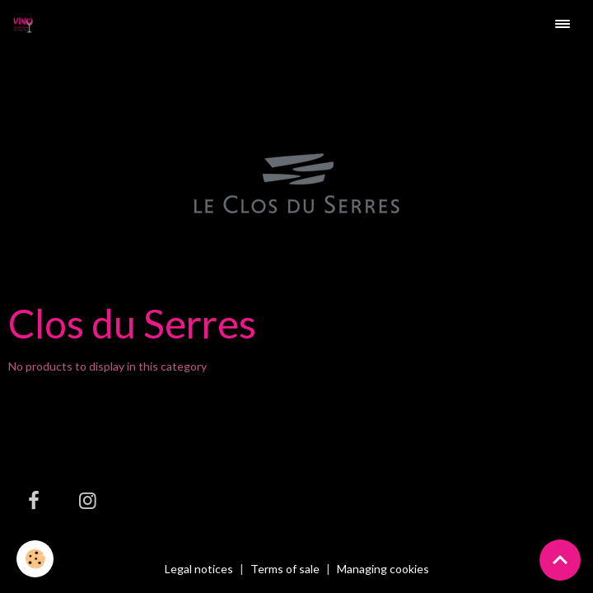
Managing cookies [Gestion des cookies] (383, 569)
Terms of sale (285, 569)
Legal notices (199, 569)
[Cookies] (35, 558)
